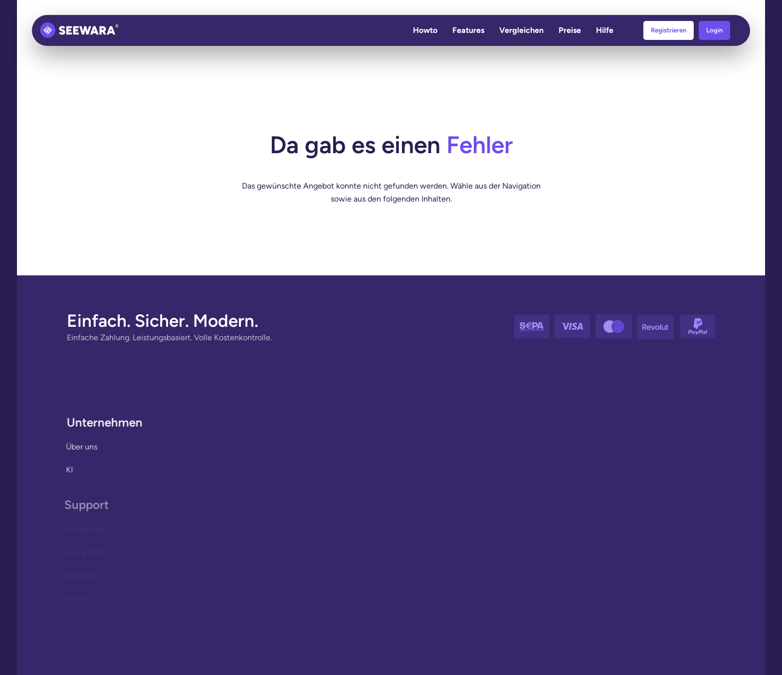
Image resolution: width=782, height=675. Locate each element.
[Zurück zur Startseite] (79, 30)
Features (468, 30)
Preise (570, 30)
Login (714, 30)
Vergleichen (521, 30)
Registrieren (668, 30)
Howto (425, 30)
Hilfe (604, 30)
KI (67, 469)
